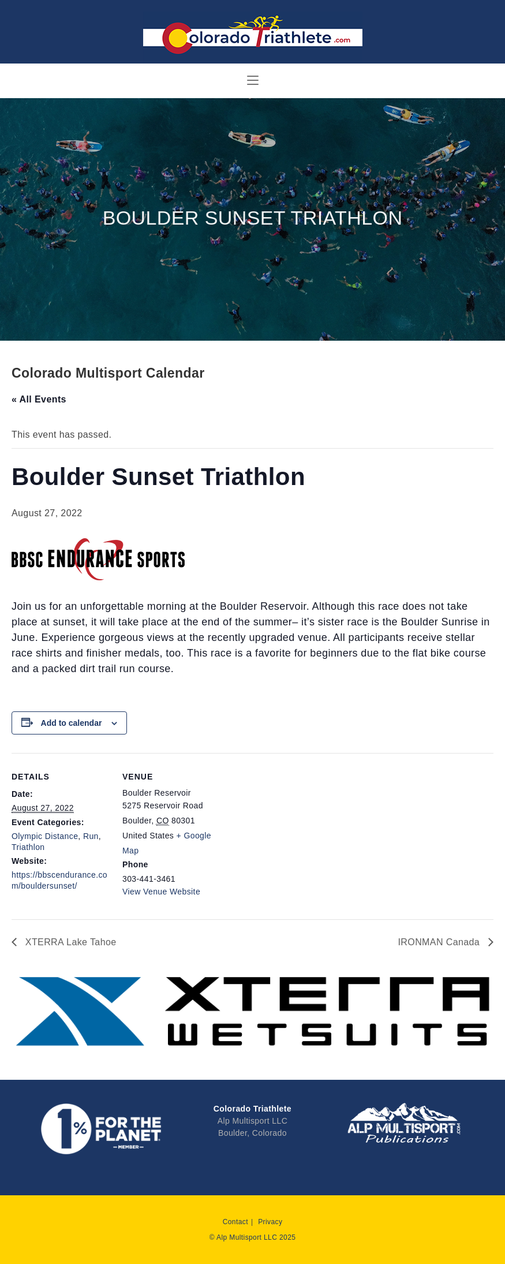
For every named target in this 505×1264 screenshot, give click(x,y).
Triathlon (28, 847)
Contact (235, 1222)
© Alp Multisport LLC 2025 (253, 1237)
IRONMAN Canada (440, 942)
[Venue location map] (294, 833)
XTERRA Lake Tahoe (70, 942)
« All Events (39, 399)
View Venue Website (161, 891)
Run (91, 836)
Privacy (270, 1222)
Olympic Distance (45, 836)
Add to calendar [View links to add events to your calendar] (71, 723)
